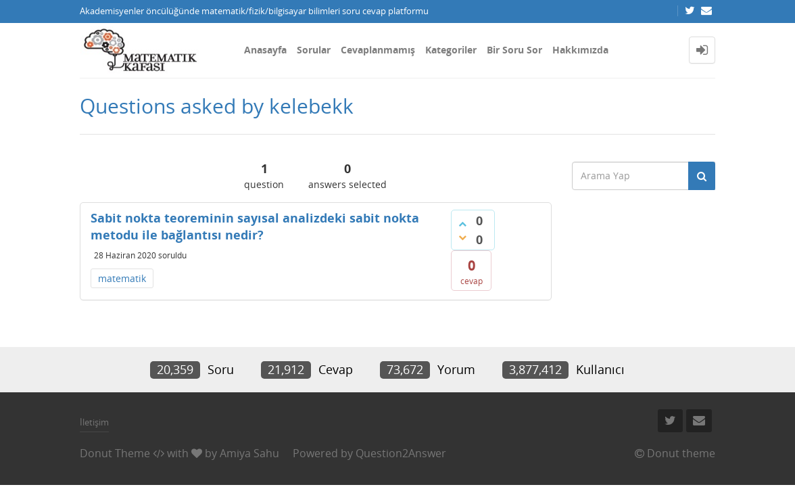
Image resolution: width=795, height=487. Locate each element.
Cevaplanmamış (378, 49)
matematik (122, 278)
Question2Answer (401, 453)
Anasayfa (265, 49)
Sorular (314, 49)
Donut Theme (115, 453)
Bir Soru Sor (514, 49)
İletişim (94, 422)
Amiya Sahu (249, 453)
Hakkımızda (580, 49)
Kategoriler (451, 49)
